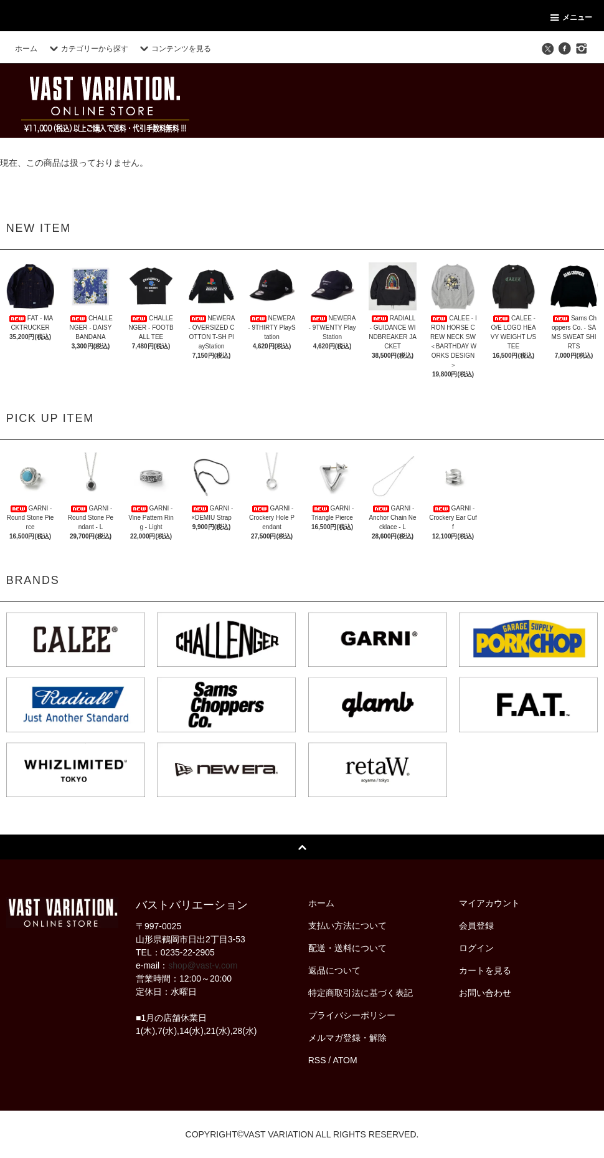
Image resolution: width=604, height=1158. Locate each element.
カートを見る (485, 970)
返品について (334, 970)
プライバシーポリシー (351, 1015)
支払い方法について (347, 926)
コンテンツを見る (173, 48)
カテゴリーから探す (87, 48)
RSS (317, 1060)
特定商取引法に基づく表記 (360, 993)
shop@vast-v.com (202, 965)
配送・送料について (347, 948)
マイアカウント (489, 903)
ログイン (476, 948)
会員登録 (476, 926)
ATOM (345, 1060)
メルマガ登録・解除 (347, 1038)
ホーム (26, 48)
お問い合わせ (485, 993)
